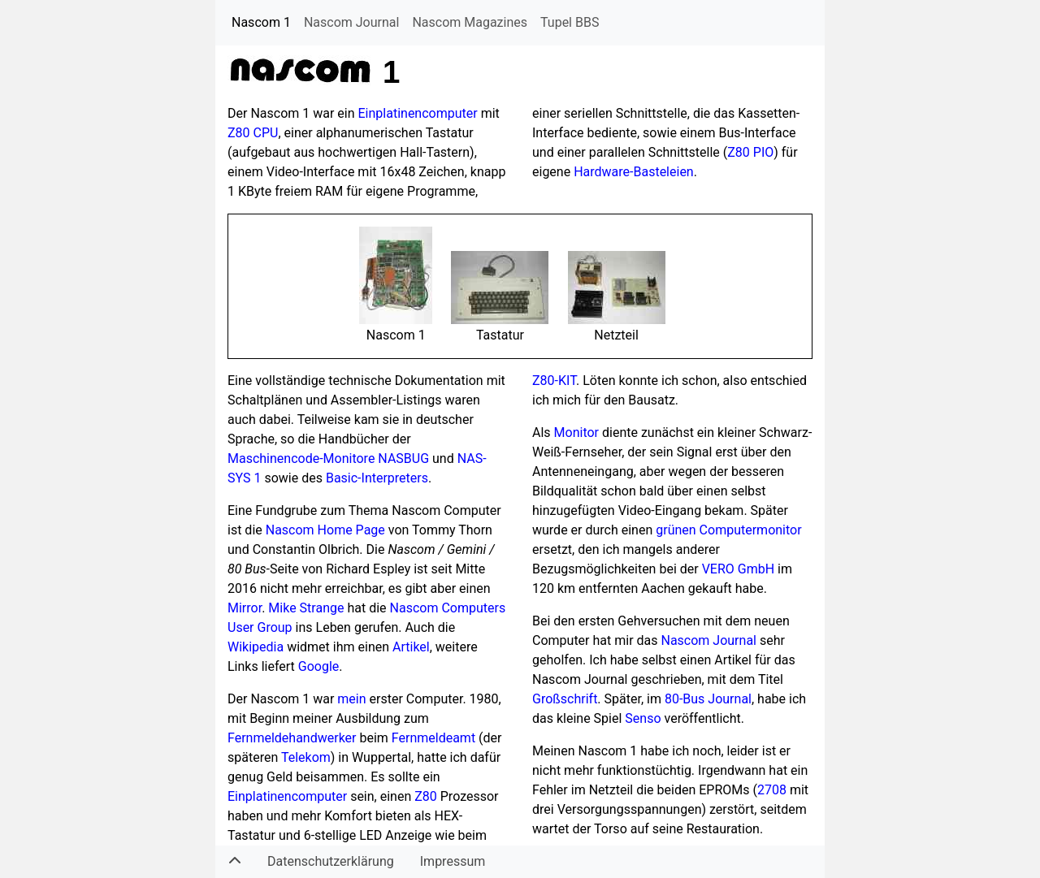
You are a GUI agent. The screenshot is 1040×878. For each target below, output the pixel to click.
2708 (771, 790)
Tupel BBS (569, 22)
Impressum (453, 861)
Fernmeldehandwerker (292, 738)
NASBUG (403, 458)
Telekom (306, 757)
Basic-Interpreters (377, 478)
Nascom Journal (352, 22)
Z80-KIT (554, 380)
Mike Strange (306, 608)
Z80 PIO (750, 152)
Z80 (425, 796)
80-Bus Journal (708, 699)
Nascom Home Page (325, 530)
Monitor (576, 432)
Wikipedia (256, 647)
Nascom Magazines (469, 22)
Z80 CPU (253, 133)
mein (351, 699)
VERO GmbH (738, 569)
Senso (643, 718)
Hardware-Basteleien (634, 171)
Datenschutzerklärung (330, 861)
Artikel (411, 647)
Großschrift (564, 699)
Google (319, 666)
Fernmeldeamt (433, 738)
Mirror (245, 608)
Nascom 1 (261, 22)
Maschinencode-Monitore (301, 458)
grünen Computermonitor (728, 530)
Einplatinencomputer (418, 113)
